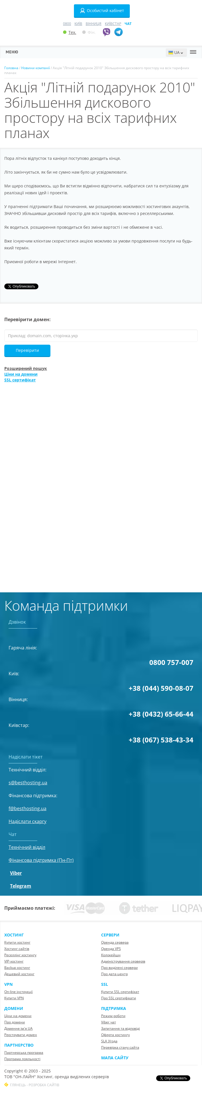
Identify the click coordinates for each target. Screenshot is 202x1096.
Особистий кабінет (102, 10)
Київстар (113, 23)
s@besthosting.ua (28, 782)
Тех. (69, 32)
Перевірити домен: (27, 319)
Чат (128, 23)
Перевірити (27, 350)
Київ (78, 23)
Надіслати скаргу (27, 821)
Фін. (89, 32)
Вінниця (93, 23)
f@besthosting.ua (27, 808)
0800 (67, 23)
